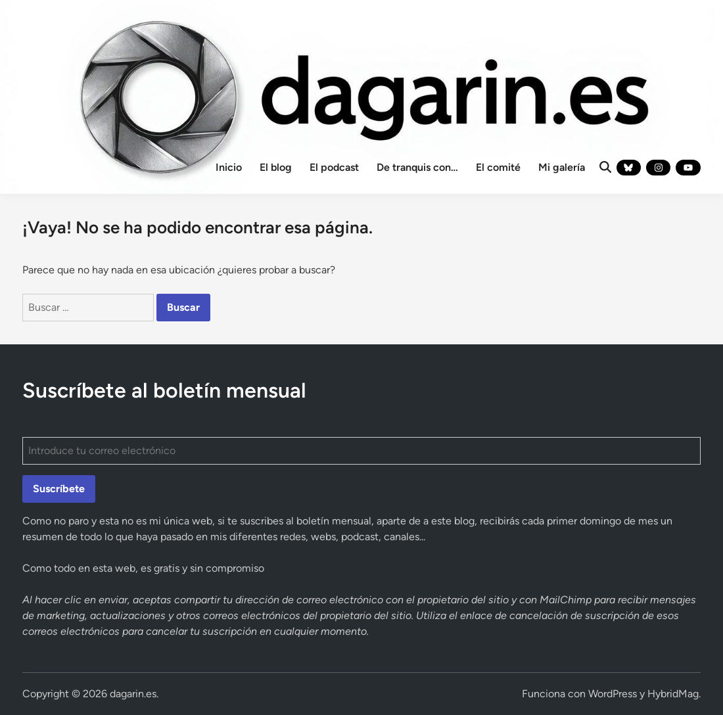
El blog (276, 167)
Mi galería (561, 167)
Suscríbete (59, 488)
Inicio (229, 167)
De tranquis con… (417, 167)
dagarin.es (133, 693)
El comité (498, 167)
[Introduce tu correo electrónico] (361, 451)
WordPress (612, 693)
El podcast (334, 167)
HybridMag (673, 693)
